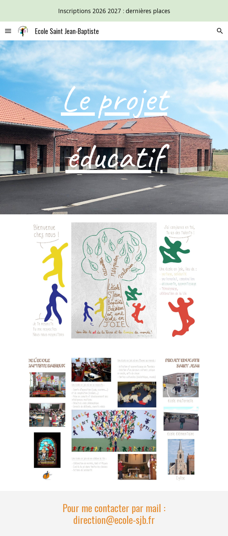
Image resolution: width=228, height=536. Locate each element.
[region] (114, 11)
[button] (8, 31)
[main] (114, 127)
